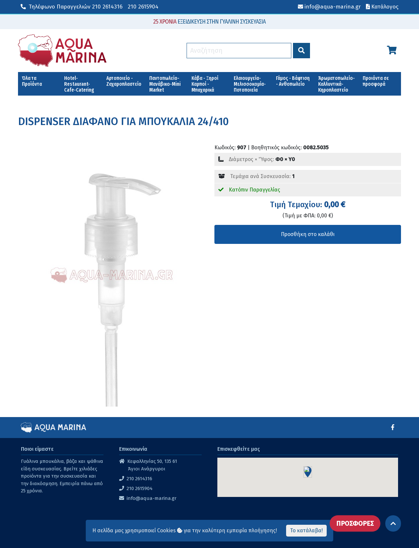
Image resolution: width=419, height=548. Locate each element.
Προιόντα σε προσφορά (376, 81)
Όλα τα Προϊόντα (32, 81)
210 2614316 (71, 6)
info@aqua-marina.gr (151, 498)
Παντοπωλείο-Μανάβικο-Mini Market (165, 84)
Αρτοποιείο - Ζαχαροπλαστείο (123, 81)
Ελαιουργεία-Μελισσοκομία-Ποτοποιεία (250, 84)
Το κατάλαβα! (306, 530)
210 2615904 (143, 6)
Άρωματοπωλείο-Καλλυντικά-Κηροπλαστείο (336, 84)
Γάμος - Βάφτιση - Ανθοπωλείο (293, 81)
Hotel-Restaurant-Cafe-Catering (79, 84)
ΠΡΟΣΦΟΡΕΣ (355, 523)
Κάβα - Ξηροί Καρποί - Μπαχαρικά (204, 84)
